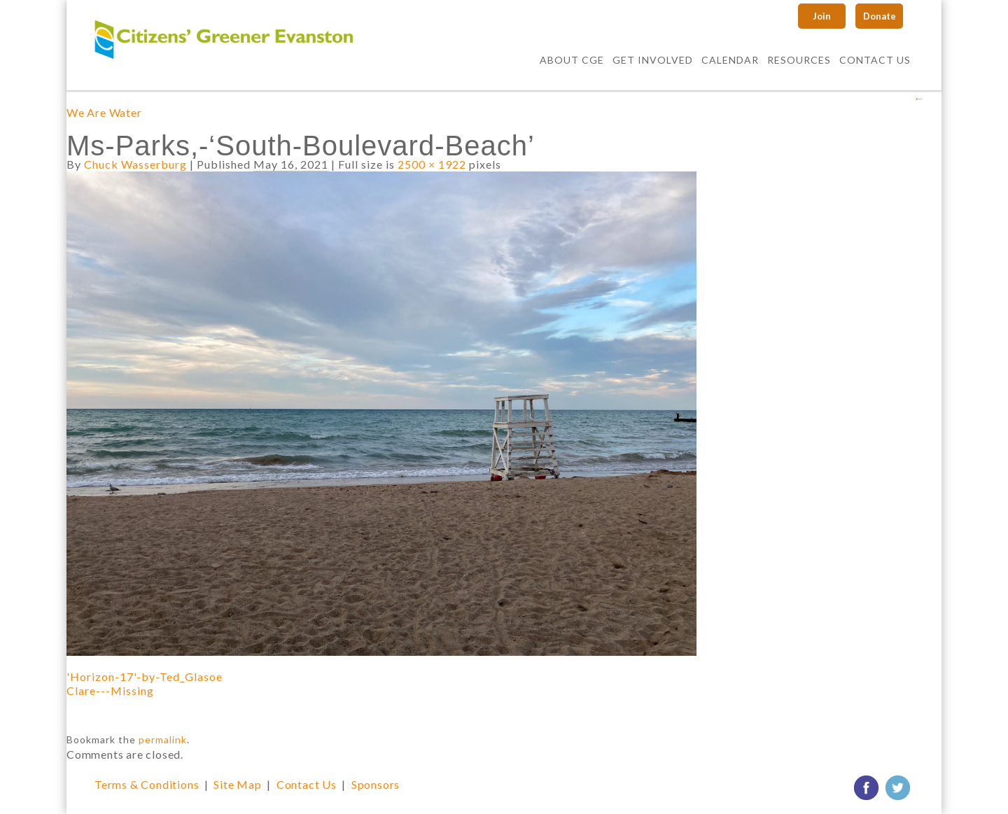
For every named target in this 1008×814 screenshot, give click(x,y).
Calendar (730, 60)
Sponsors (375, 784)
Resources (799, 60)
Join (822, 16)
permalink (163, 739)
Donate (879, 16)
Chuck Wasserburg (135, 164)
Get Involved (652, 60)
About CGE (572, 60)
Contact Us (875, 60)
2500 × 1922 (432, 164)
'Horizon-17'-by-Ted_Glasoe (144, 676)
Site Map (237, 784)
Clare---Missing (110, 690)
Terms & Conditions (146, 784)
